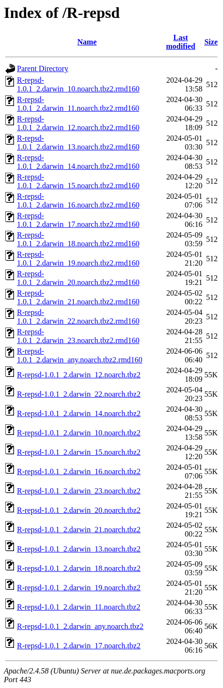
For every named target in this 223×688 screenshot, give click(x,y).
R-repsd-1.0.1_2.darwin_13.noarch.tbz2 (79, 549)
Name (87, 42)
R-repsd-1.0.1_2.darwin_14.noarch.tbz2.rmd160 (78, 161)
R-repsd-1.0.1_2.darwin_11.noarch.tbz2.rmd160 (78, 103)
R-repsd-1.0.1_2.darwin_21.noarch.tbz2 (79, 529)
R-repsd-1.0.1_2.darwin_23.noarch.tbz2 (79, 491)
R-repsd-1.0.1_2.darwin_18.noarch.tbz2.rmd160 (78, 239)
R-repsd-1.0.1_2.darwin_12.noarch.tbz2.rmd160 (78, 123)
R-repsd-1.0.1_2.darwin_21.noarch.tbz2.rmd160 (78, 297)
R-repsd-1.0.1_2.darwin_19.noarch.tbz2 (79, 587)
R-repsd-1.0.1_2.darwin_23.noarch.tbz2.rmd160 (78, 336)
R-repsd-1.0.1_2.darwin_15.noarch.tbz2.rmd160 (78, 181)
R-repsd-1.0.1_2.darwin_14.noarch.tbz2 (79, 413)
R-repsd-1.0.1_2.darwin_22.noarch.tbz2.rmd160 (78, 316)
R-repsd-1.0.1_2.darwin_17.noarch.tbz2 (79, 646)
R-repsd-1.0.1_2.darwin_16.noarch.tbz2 (79, 471)
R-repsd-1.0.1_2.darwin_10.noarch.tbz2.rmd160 (78, 84)
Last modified (180, 41)
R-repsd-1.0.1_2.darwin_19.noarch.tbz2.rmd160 (78, 258)
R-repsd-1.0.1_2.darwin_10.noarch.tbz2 (79, 433)
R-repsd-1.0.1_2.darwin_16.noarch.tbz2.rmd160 (78, 200)
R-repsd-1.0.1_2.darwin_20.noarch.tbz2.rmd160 (78, 277)
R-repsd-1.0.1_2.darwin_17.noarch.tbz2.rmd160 (78, 219)
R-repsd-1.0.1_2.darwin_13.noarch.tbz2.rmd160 (78, 142)
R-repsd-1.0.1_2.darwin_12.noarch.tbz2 (79, 375)
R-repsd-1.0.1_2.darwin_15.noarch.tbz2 (79, 452)
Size (211, 42)
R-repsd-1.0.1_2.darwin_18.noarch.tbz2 (79, 568)
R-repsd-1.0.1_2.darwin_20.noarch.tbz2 (79, 510)
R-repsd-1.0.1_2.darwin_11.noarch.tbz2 (78, 607)
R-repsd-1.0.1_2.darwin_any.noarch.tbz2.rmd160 (79, 355)
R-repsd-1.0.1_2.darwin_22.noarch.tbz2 (79, 394)
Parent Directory (42, 68)
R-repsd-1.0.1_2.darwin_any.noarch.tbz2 (80, 626)
